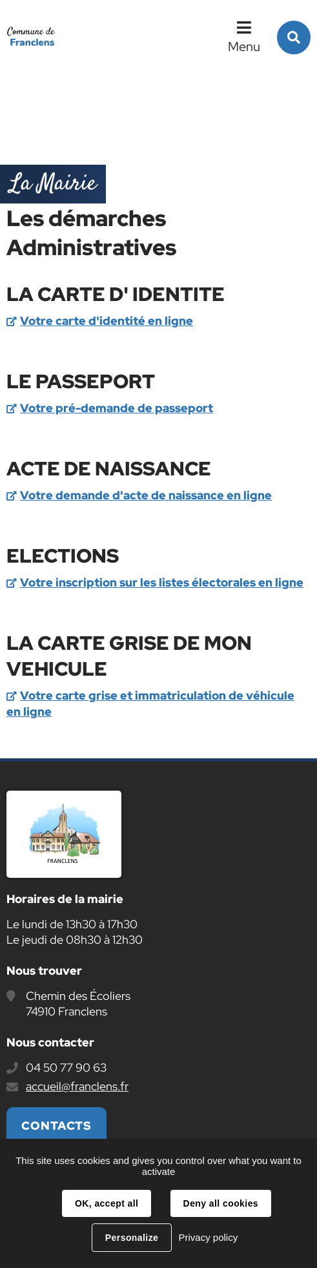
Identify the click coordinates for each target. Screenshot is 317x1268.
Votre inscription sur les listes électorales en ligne (161, 582)
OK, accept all (106, 1203)
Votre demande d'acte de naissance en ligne (146, 495)
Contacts (56, 1125)
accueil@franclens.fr (77, 1086)
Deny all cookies (220, 1203)
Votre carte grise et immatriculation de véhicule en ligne (150, 703)
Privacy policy (208, 1237)
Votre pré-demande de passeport (116, 407)
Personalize (131, 1237)
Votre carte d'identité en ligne (106, 320)
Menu (244, 46)
